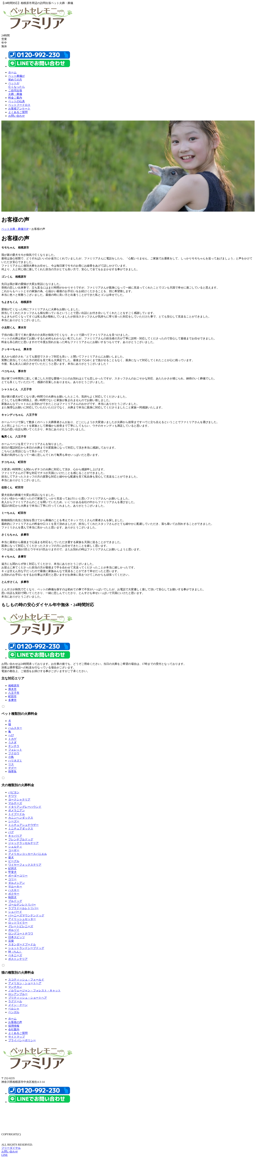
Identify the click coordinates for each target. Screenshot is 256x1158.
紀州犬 (12, 868)
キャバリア (15, 835)
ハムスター (15, 728)
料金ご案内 (15, 97)
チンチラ (13, 746)
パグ (11, 832)
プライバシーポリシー (22, 1040)
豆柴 (11, 940)
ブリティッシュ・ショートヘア (27, 997)
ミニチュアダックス (20, 828)
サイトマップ (16, 1036)
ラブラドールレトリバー (23, 908)
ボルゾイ (13, 929)
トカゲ (12, 738)
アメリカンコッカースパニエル (27, 853)
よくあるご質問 (18, 112)
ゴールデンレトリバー (22, 904)
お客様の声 (15, 1022)
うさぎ (12, 742)
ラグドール (15, 1001)
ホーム (12, 72)
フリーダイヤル (11, 1147)
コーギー (13, 850)
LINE (4, 1155)
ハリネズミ (15, 760)
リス (11, 764)
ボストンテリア (18, 958)
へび (11, 735)
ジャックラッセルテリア (23, 843)
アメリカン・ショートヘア (24, 983)
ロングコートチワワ (20, 933)
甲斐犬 (12, 872)
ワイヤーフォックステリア (24, 864)
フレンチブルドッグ (20, 839)
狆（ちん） (15, 951)
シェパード (15, 911)
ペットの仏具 (16, 101)
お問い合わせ (16, 115)
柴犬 (11, 857)
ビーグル (13, 861)
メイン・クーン (18, 1004)
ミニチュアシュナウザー (23, 824)
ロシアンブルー (18, 994)
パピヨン (13, 792)
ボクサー (13, 893)
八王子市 (13, 692)
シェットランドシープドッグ (26, 948)
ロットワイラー (18, 922)
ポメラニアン (16, 810)
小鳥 (11, 757)
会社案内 (13, 1029)
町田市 (12, 696)
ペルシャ (13, 1008)
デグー (12, 767)
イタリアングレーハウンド (24, 806)
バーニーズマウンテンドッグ (26, 915)
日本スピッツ (16, 937)
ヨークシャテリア (19, 799)
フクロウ (13, 753)
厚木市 (12, 689)
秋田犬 (12, 897)
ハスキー (13, 890)
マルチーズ (15, 803)
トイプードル (16, 814)
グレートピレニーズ (20, 926)
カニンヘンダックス (20, 817)
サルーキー (15, 886)
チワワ (12, 795)
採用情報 (13, 1025)
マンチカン (15, 986)
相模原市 (13, 685)
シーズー (13, 821)
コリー (12, 879)
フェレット (15, 749)
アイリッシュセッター (22, 919)
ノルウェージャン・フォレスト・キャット (34, 990)
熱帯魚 (12, 771)
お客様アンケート (19, 108)
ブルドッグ (15, 900)
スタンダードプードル (22, 944)
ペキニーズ (15, 955)
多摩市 (12, 700)
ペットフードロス (19, 104)
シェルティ (15, 846)
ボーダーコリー (18, 875)
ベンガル (13, 1012)
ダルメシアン (16, 882)
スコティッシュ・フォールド (26, 979)
